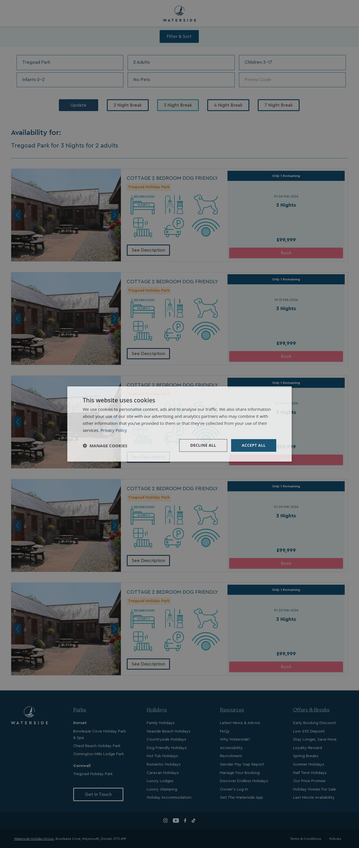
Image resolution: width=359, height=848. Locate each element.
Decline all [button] (203, 445)
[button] (105, 445)
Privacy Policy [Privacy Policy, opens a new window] (114, 430)
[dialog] (179, 424)
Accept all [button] (254, 445)
